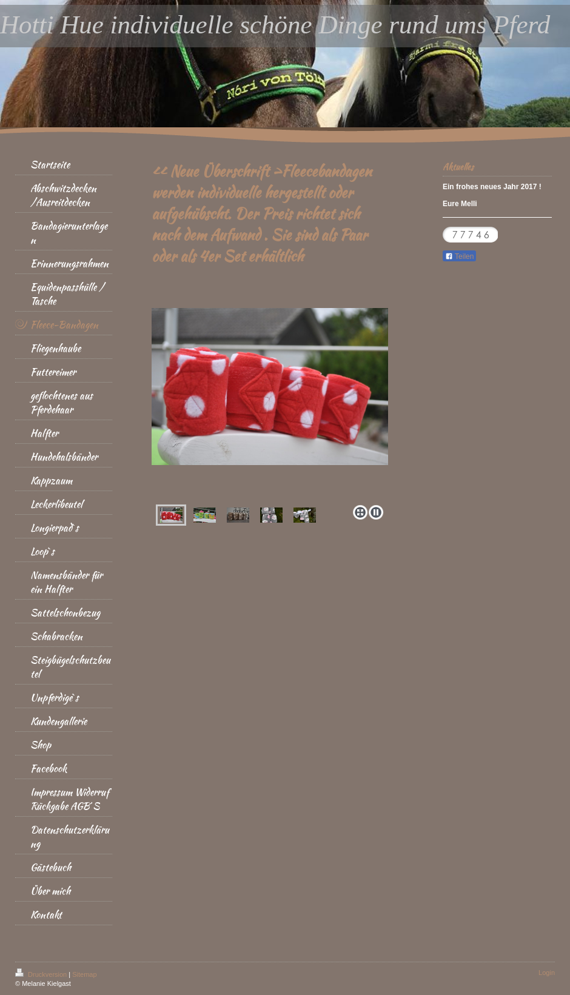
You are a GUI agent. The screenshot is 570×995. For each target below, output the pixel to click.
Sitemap (84, 974)
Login (546, 972)
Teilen (459, 256)
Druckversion (42, 974)
